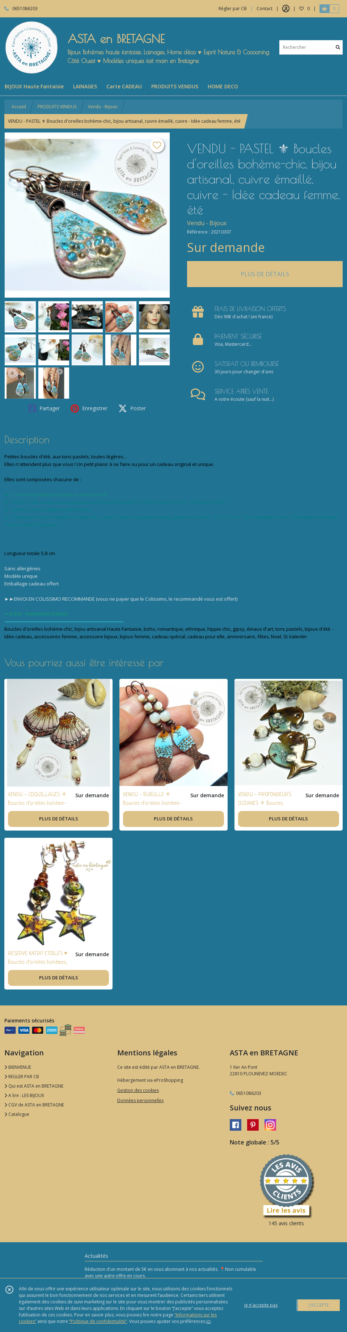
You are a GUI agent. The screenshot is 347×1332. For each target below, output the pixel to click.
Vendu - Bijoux (102, 107)
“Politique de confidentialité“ (98, 1321)
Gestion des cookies (138, 1090)
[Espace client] (285, 8)
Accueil (19, 107)
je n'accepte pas (261, 1305)
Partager (44, 408)
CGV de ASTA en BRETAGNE (34, 1105)
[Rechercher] (338, 47)
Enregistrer (89, 408)
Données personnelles (140, 1100)
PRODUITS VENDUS (57, 107)
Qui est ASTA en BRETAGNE (33, 1086)
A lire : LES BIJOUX (24, 1095)
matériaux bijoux (46, 613)
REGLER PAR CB (21, 1076)
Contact (264, 8)
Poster (132, 408)
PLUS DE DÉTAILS (265, 274)
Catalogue (16, 1114)
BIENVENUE (17, 1067)
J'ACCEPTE (319, 1305)
